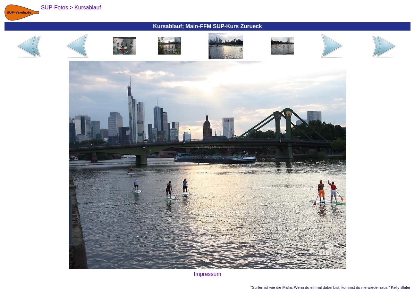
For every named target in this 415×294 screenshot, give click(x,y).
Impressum (207, 274)
